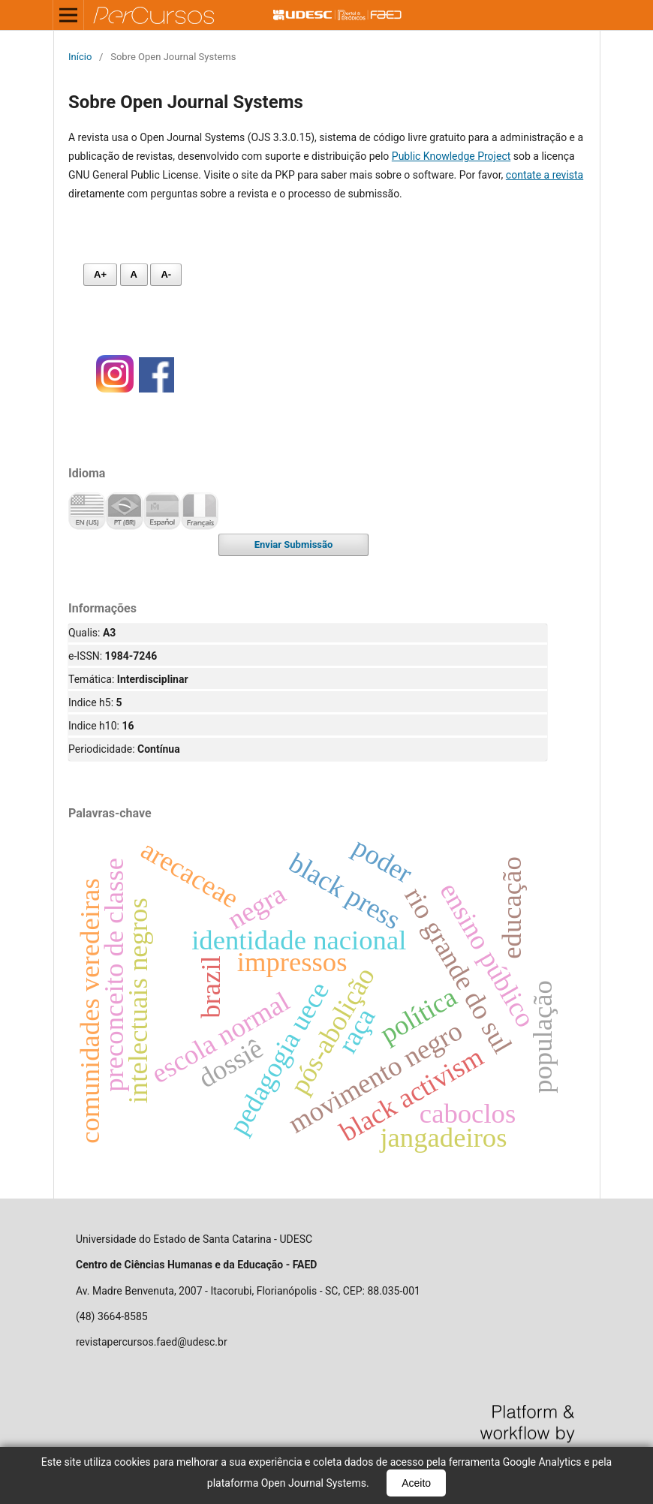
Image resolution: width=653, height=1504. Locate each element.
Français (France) (199, 511)
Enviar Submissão (293, 544)
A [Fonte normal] (134, 274)
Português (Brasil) (124, 511)
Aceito (416, 1483)
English (87, 511)
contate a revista (544, 175)
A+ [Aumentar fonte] (100, 274)
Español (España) (162, 511)
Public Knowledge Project (451, 156)
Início (80, 56)
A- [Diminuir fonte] (166, 274)
